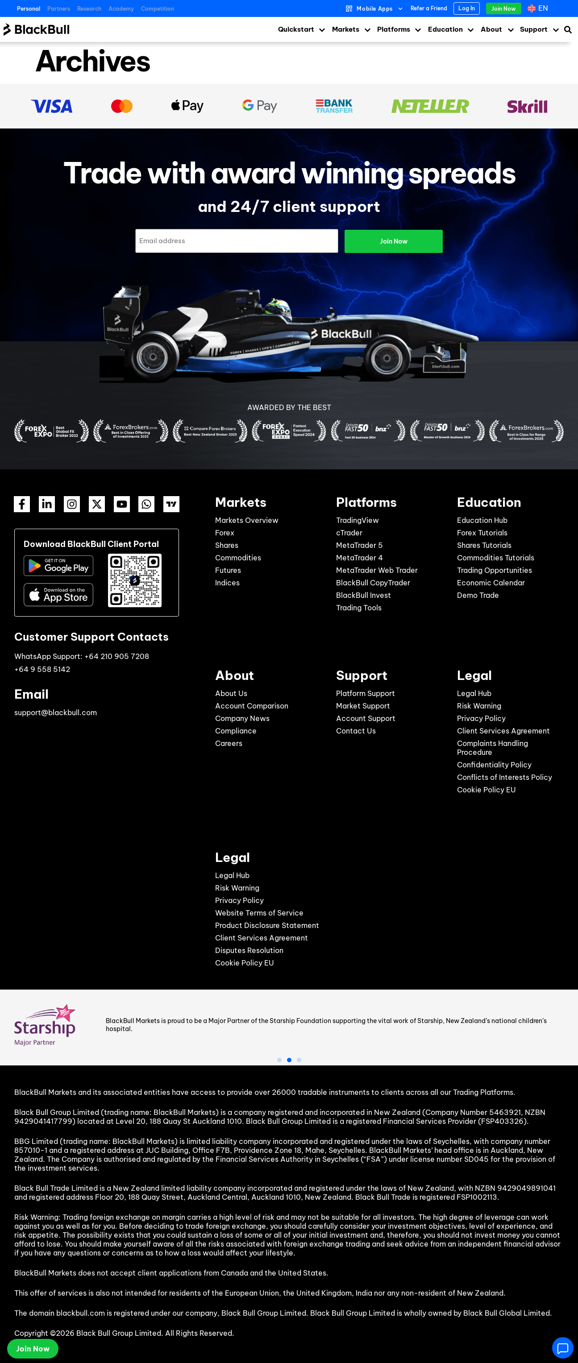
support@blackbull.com (55, 711)
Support (534, 29)
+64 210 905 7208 (116, 655)
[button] (279, 1059)
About (491, 29)
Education (445, 29)
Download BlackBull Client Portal (91, 543)
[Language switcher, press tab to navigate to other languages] (539, 8)
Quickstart (296, 29)
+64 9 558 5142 (42, 668)
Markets (345, 29)
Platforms (393, 29)
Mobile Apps (375, 8)
